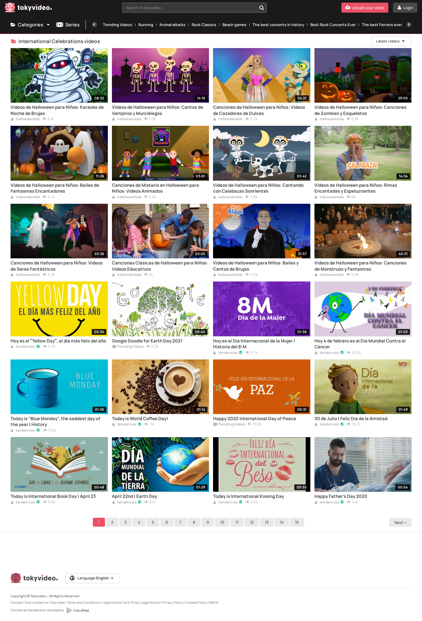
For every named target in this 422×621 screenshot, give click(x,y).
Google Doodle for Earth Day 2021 (147, 341)
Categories (30, 24)
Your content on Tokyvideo (45, 602)
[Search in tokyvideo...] (262, 8)
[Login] (405, 8)
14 (283, 522)
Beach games (234, 24)
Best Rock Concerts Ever (333, 24)
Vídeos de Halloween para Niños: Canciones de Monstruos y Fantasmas (360, 266)
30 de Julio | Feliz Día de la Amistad (350, 419)
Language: (92, 578)
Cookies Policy (196, 602)
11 (237, 522)
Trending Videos (117, 24)
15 (298, 522)
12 (252, 522)
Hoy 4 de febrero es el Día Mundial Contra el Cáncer (360, 344)
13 (267, 522)
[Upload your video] (364, 8)
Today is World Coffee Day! (140, 419)
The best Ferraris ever (382, 24)
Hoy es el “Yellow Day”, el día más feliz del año (58, 341)
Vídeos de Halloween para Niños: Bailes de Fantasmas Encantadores (55, 188)
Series (68, 24)
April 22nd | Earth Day (134, 496)
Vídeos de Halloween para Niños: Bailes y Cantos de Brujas (256, 266)
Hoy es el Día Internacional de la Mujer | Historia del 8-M (254, 344)
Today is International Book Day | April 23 (53, 496)
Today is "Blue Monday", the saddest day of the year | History (55, 421)
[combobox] (194, 8)
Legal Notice (112, 602)
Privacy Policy (172, 602)
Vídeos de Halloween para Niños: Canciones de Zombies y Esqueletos (360, 110)
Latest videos (390, 41)
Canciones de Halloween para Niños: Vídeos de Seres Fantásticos (57, 266)
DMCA (213, 602)
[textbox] (189, 7)
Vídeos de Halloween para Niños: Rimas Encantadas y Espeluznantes (355, 188)
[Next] (408, 24)
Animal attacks (172, 24)
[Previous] (94, 24)
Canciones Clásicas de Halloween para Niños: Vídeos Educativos (160, 266)
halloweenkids (25, 119)
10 (223, 522)
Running (145, 24)
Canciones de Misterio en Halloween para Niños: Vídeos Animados (155, 188)
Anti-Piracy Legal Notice (141, 602)
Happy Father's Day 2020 (340, 496)
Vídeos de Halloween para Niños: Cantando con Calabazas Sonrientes (258, 188)
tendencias (23, 347)
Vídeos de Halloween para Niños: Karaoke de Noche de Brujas (57, 110)
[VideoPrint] (77, 610)
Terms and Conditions (84, 602)
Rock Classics (204, 24)
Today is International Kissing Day (248, 496)
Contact (17, 602)
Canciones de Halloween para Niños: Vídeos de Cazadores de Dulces (259, 110)
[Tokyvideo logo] (28, 8)
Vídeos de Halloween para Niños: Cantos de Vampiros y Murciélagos (157, 110)
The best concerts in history (278, 24)
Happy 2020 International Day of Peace (254, 419)
